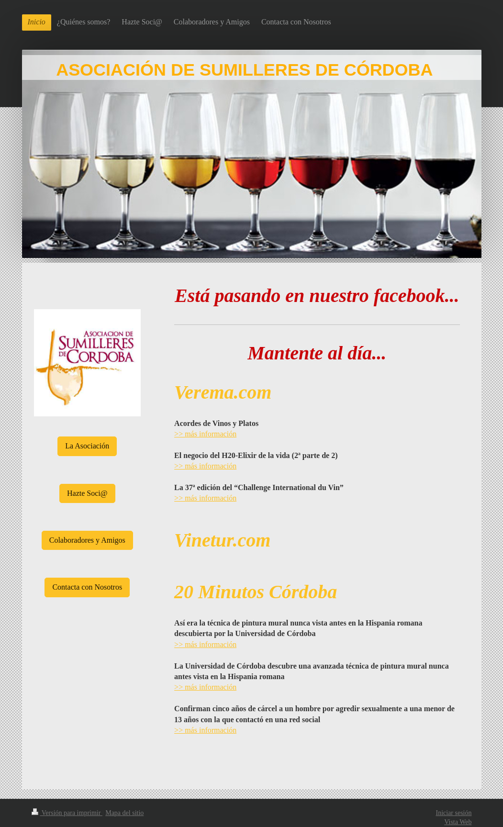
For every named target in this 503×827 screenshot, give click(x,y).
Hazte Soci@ (87, 493)
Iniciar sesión (453, 812)
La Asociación (87, 446)
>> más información (205, 434)
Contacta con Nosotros (87, 587)
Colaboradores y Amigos (87, 540)
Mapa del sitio (124, 812)
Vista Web (457, 822)
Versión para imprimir (67, 812)
